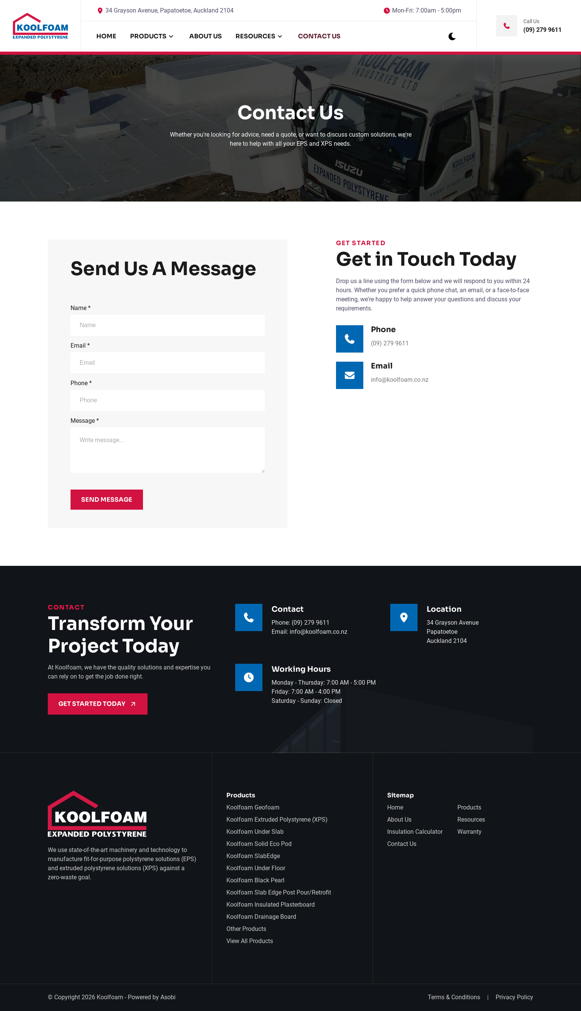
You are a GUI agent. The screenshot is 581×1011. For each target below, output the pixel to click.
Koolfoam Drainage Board (261, 916)
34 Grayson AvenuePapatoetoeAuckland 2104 (453, 631)
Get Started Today (97, 704)
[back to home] (40, 26)
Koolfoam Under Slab (255, 831)
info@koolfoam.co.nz (400, 379)
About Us (205, 36)
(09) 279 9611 (390, 343)
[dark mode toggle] (452, 36)
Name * (168, 320)
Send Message (106, 500)
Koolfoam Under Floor (255, 868)
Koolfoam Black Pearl (255, 880)
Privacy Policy (514, 997)
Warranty (469, 831)
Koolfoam (110, 997)
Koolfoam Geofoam (253, 807)
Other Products (246, 928)
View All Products (249, 941)
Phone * (168, 395)
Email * (168, 357)
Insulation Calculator (415, 831)
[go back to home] (97, 815)
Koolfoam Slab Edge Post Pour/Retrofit (278, 892)
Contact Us (319, 36)
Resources (471, 819)
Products (469, 807)
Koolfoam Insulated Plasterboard (270, 904)
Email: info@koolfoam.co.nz (309, 631)
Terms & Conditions (454, 997)
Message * (168, 445)
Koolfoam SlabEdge (253, 856)
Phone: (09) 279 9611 (301, 622)
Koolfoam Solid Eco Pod (259, 843)
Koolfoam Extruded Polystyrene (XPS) (277, 819)
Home (106, 36)
